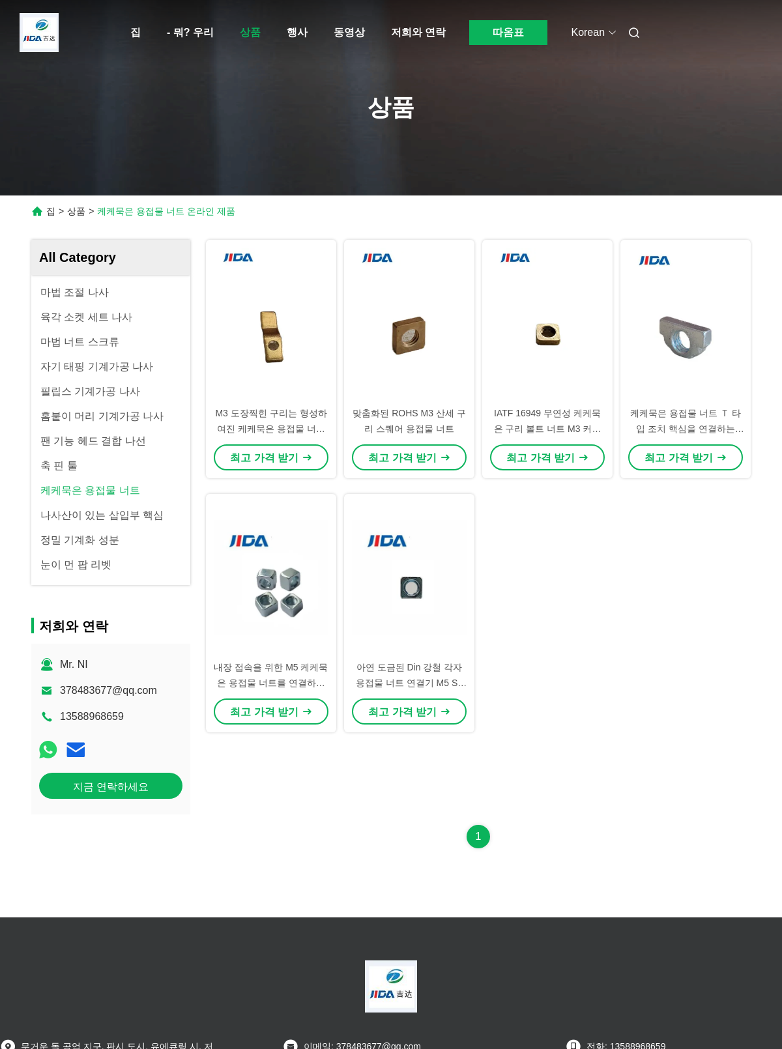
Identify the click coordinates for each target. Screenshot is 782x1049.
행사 (297, 32)
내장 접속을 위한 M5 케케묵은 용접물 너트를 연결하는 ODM (271, 683)
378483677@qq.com (108, 690)
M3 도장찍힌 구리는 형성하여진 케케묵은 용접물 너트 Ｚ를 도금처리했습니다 (270, 429)
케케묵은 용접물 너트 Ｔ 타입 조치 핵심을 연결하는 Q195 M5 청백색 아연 (685, 429)
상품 (250, 32)
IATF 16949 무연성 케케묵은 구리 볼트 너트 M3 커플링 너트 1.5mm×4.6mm (547, 429)
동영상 (349, 32)
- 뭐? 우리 (190, 32)
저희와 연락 (418, 32)
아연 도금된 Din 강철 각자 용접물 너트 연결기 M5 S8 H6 (409, 683)
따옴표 (508, 32)
